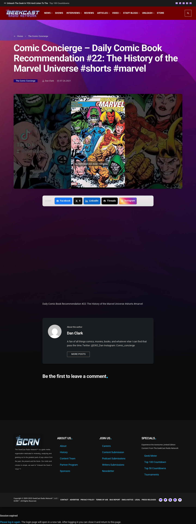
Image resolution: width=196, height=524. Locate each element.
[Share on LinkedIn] (92, 201)
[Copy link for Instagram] (128, 201)
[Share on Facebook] (63, 201)
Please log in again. (10, 522)
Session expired (9, 515)
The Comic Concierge (25, 81)
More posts (78, 354)
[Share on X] (78, 201)
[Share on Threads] (110, 201)
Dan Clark (48, 81)
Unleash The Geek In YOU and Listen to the (36, 3)
